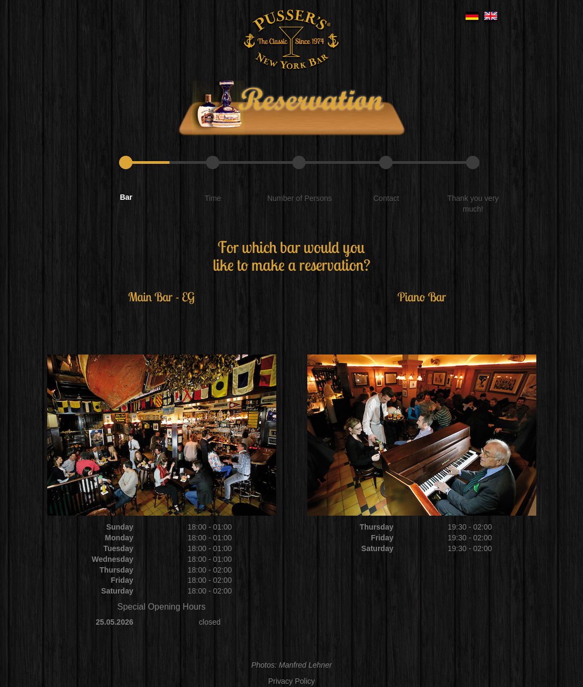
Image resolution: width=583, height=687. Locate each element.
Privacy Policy (291, 681)
